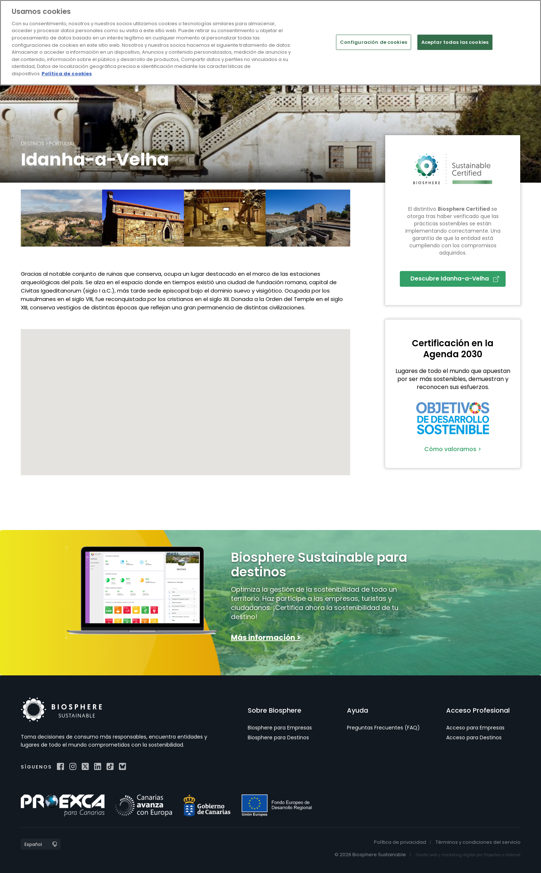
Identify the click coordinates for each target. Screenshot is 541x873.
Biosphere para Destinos (278, 737)
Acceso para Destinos (474, 737)
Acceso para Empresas (475, 727)
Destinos (32, 143)
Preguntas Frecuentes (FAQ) (383, 727)
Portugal (62, 143)
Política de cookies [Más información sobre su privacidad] (67, 73)
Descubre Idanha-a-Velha (454, 278)
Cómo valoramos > (452, 449)
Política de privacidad (400, 842)
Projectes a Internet (502, 855)
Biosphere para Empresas (280, 727)
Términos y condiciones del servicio (478, 842)
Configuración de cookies (373, 42)
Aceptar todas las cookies (454, 42)
